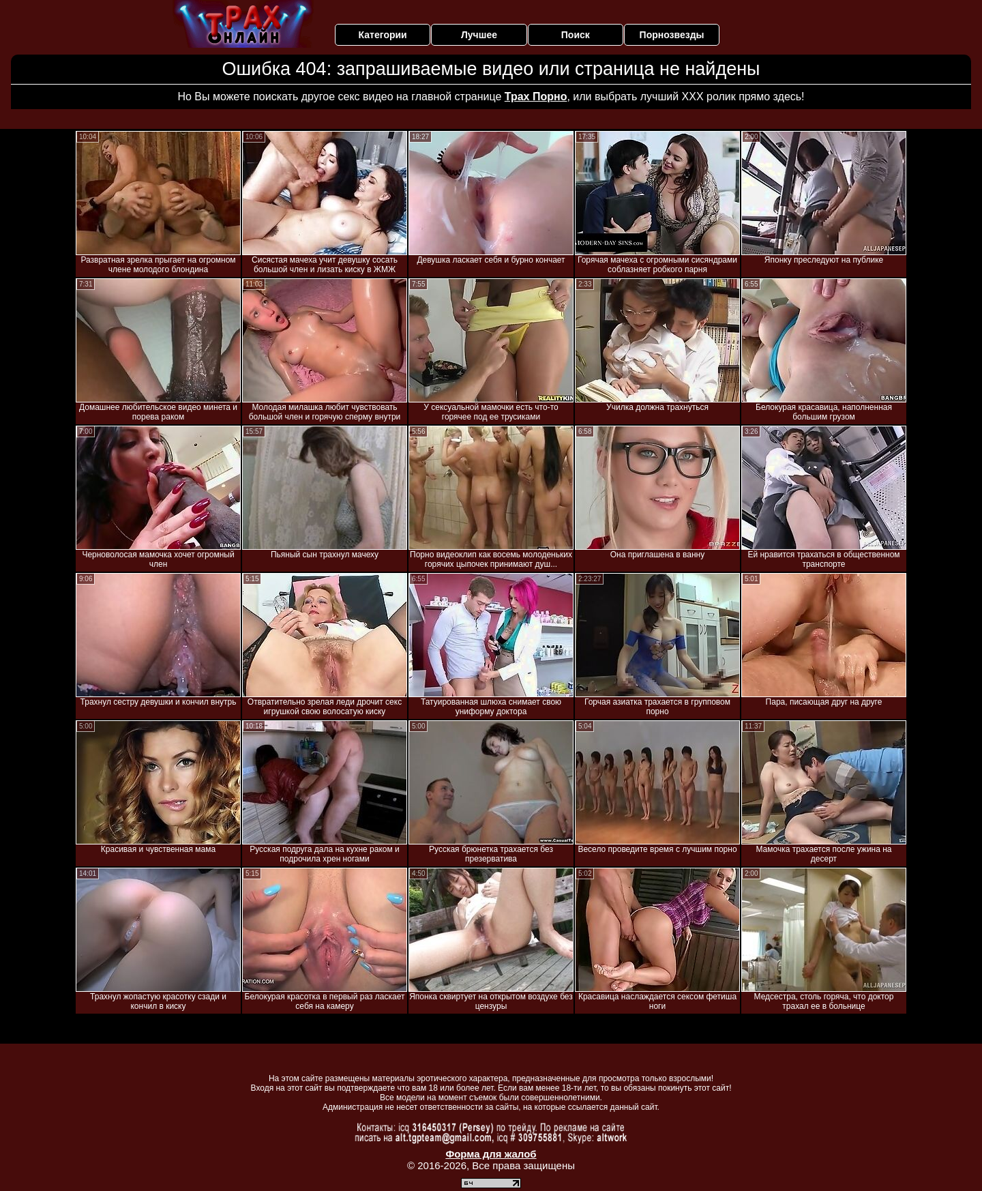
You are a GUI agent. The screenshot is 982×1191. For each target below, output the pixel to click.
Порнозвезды (672, 34)
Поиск (575, 34)
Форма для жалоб (490, 1154)
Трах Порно (536, 96)
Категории (383, 34)
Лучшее (479, 34)
